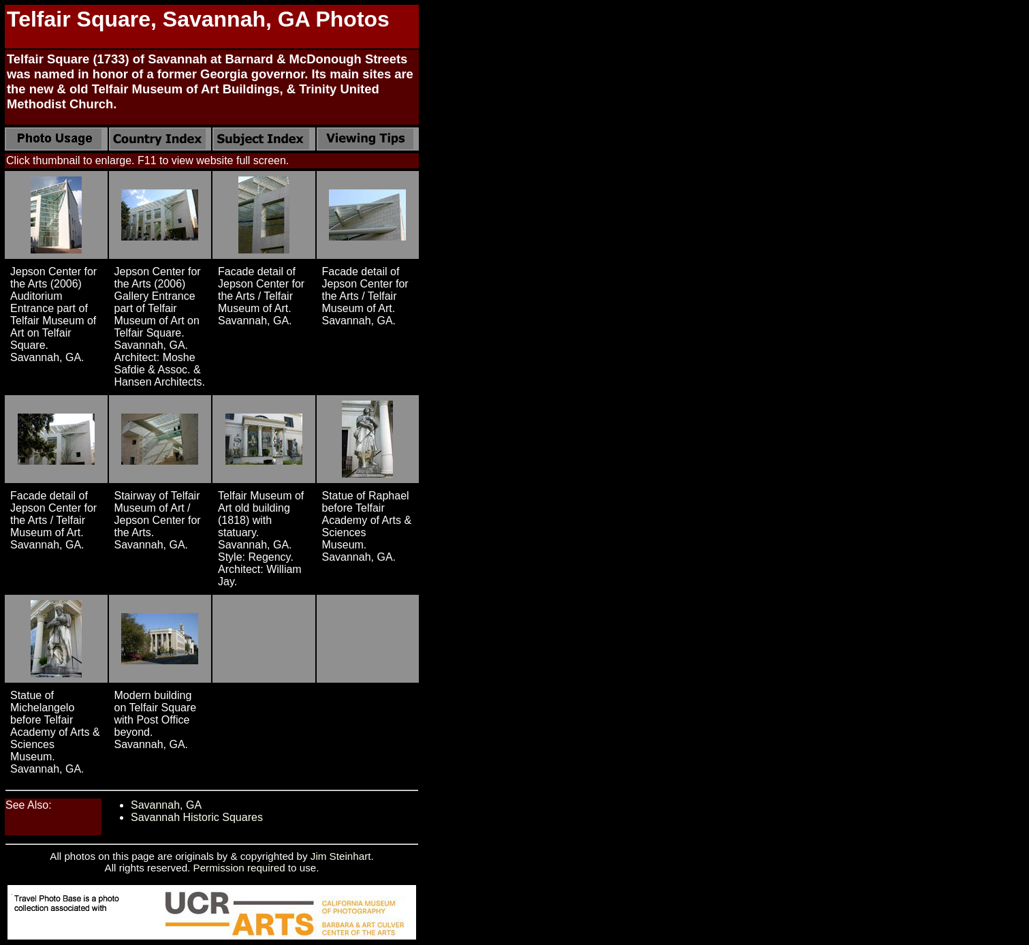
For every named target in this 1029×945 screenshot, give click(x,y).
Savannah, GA (166, 805)
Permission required (239, 867)
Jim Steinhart (341, 856)
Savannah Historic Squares (197, 817)
